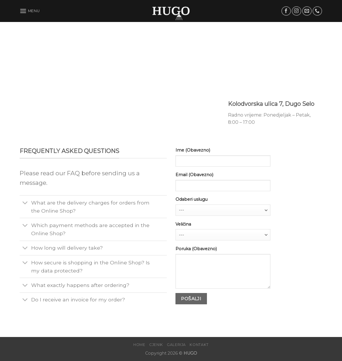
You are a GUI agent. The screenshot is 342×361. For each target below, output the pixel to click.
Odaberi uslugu (191, 199)
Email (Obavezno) (194, 174)
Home (139, 344)
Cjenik (156, 344)
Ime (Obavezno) (192, 150)
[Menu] (30, 11)
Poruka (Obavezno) (196, 248)
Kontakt (199, 344)
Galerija (176, 344)
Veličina (183, 224)
